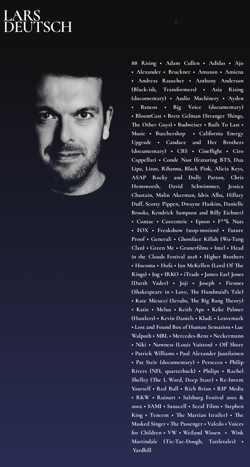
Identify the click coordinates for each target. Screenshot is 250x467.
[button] (176, 21)
